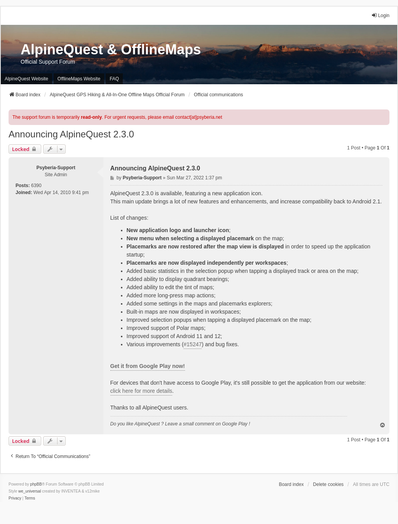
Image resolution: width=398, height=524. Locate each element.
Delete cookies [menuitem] (328, 484)
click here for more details (141, 391)
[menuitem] (15, 498)
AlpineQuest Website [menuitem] (26, 79)
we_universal (29, 491)
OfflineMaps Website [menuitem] (79, 79)
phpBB (36, 484)
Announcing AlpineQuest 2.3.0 (71, 134)
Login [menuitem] (380, 15)
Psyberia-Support (56, 167)
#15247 (192, 344)
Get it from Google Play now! (147, 366)
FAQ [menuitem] (114, 79)
